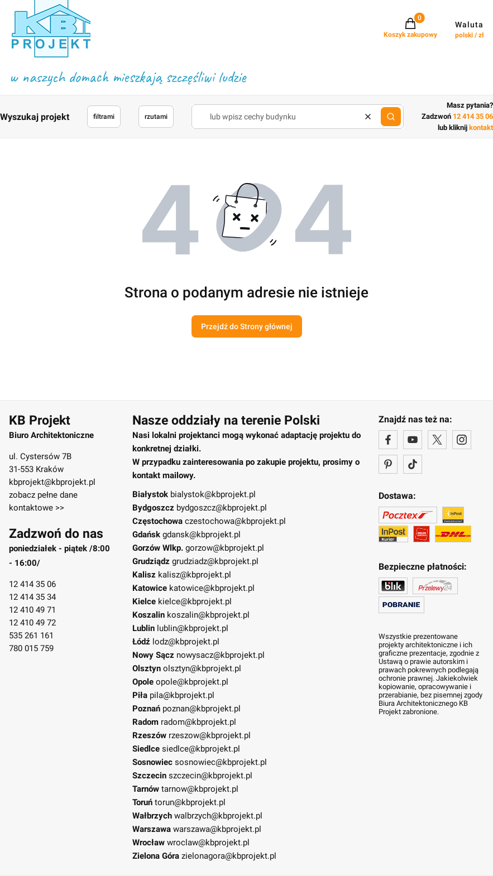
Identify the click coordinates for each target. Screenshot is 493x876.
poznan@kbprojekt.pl (201, 709)
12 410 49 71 (32, 610)
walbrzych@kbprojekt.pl (218, 816)
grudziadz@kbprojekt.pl (215, 561)
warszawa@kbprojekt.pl (217, 829)
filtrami (103, 117)
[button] (391, 116)
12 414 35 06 (32, 584)
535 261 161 (31, 635)
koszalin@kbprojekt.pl (208, 615)
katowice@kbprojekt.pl (212, 588)
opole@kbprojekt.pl (192, 682)
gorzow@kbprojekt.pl (224, 548)
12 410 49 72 (32, 623)
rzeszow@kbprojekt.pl (210, 735)
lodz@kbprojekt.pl (185, 642)
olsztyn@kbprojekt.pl (202, 668)
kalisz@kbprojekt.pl (194, 575)
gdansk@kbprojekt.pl (201, 535)
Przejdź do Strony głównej (247, 326)
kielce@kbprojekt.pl (195, 601)
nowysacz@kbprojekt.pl (220, 655)
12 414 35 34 (32, 597)
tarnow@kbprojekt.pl (199, 789)
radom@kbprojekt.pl (198, 722)
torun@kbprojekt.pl (190, 802)
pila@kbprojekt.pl (182, 695)
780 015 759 (31, 648)
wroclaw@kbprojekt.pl (208, 843)
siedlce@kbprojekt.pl (201, 749)
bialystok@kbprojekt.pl (213, 494)
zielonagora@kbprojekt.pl (228, 856)
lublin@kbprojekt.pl (192, 628)
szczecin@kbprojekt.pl (210, 776)
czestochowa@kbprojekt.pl (235, 521)
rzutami (156, 117)
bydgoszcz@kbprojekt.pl (221, 508)
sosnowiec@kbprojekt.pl (221, 762)
